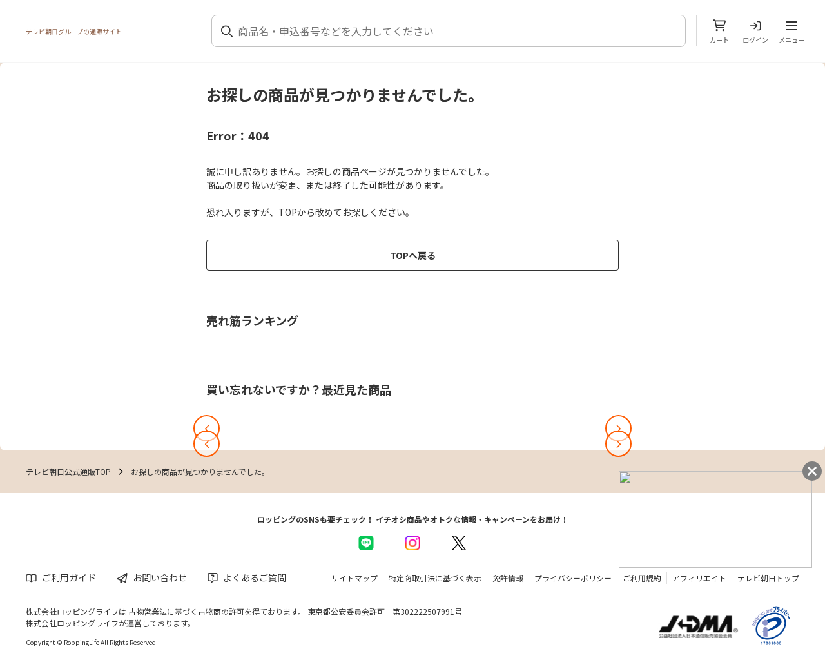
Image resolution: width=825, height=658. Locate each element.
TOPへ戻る (413, 255)
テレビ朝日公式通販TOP (68, 471)
